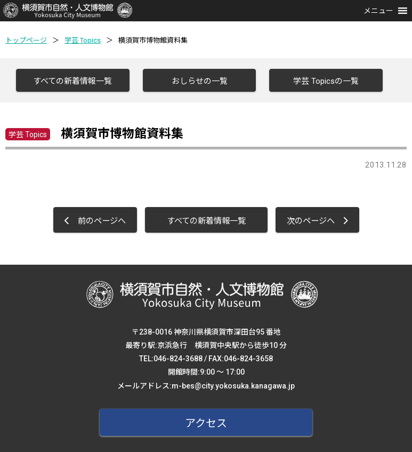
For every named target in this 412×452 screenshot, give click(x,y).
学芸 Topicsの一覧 (326, 81)
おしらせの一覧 (200, 81)
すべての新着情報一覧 (72, 81)
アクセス (206, 423)
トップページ (26, 40)
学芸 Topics (82, 40)
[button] (378, 10)
